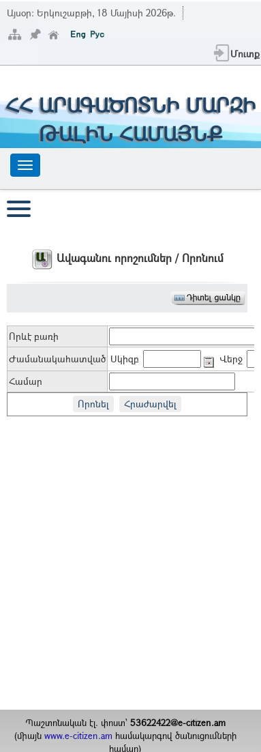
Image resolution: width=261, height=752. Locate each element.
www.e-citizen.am (78, 735)
